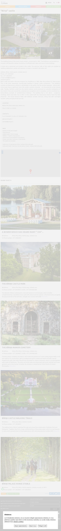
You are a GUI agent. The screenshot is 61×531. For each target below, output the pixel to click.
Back (3, 493)
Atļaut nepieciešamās (21, 526)
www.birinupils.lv (8, 119)
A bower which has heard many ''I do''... (22, 232)
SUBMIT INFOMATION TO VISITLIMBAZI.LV (11, 501)
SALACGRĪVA (23, 6)
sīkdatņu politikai (18, 521)
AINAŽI (7, 6)
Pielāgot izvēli (42, 526)
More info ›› (45, 296)
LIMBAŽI (38, 6)
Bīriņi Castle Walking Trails (17, 418)
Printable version (13, 493)
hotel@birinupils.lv (8, 121)
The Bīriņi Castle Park (13, 284)
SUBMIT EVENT (5, 508)
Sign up (55, 509)
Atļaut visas (32, 526)
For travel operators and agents (11, 506)
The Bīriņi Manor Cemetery (16, 347)
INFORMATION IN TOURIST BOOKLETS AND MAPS (13, 503)
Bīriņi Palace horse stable (16, 484)
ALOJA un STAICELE (53, 6)
